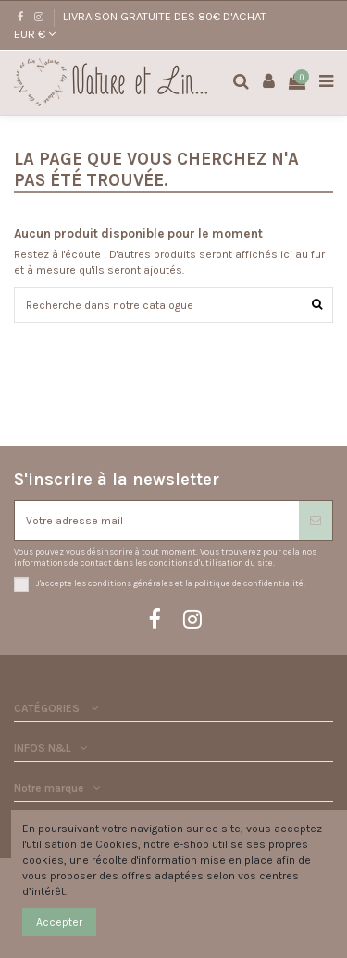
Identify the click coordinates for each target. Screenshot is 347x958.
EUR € (35, 34)
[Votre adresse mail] (157, 520)
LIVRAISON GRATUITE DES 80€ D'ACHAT (164, 16)
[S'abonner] (315, 520)
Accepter (59, 921)
